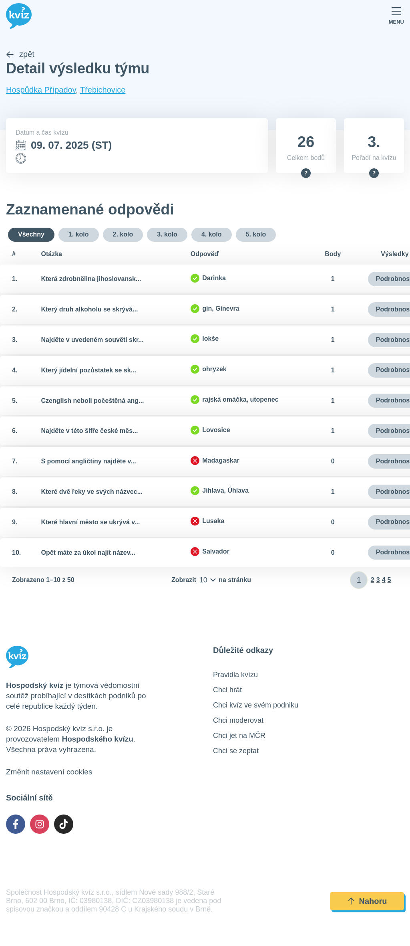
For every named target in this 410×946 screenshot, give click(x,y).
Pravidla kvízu (235, 675)
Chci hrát (227, 690)
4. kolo (211, 234)
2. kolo (123, 234)
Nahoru (367, 901)
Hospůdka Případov (41, 90)
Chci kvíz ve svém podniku (255, 705)
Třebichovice (102, 90)
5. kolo (256, 234)
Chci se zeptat (236, 751)
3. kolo (167, 234)
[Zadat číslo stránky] (359, 580)
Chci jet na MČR (239, 736)
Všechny (31, 234)
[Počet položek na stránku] (211, 580)
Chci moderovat (238, 721)
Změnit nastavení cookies (49, 772)
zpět (20, 54)
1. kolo (78, 234)
